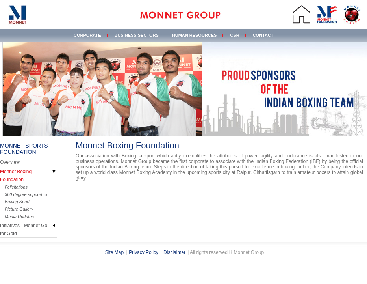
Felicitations (16, 187)
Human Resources (194, 35)
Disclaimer (174, 252)
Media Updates (19, 216)
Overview (10, 162)
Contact (263, 35)
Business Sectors (136, 35)
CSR (234, 35)
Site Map (114, 252)
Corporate (87, 35)
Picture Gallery (19, 209)
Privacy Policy (143, 252)
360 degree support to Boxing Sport (26, 198)
